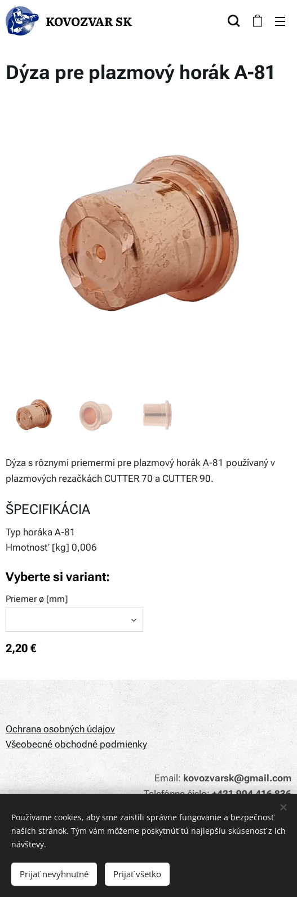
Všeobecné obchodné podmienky (76, 744)
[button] (233, 21)
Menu (280, 21)
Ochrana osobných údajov (60, 729)
